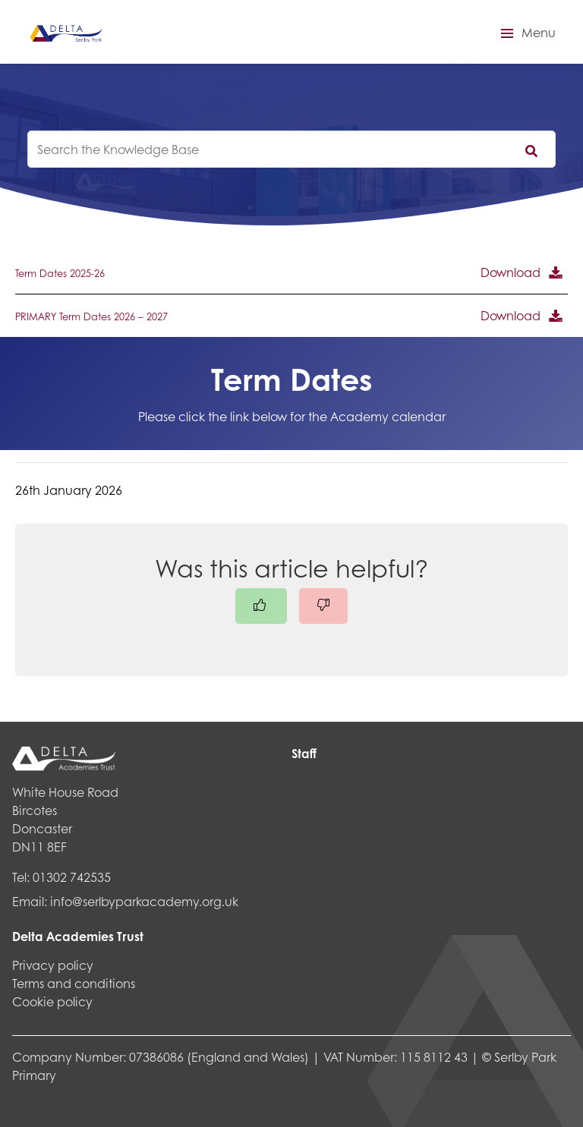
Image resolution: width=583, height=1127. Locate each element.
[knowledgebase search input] (291, 149)
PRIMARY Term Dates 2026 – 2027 (91, 316)
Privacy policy (52, 965)
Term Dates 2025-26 (60, 273)
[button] (526, 33)
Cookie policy (52, 1001)
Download (510, 272)
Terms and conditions (73, 983)
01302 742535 (72, 877)
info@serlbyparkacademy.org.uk (144, 901)
